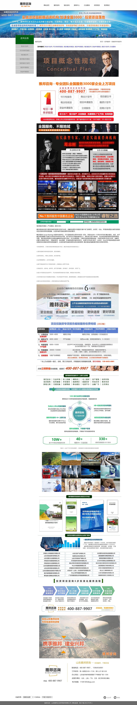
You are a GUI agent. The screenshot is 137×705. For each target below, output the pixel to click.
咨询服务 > (107, 41)
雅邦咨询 (56, 5)
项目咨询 (67, 5)
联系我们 (107, 5)
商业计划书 (24, 46)
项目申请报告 (24, 67)
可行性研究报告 (25, 50)
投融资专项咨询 (116, 41)
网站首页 (46, 5)
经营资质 (97, 5)
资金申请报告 (24, 71)
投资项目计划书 (25, 63)
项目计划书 (105, 46)
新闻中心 (77, 5)
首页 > (102, 41)
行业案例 (87, 5)
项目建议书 (24, 54)
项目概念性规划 (25, 59)
